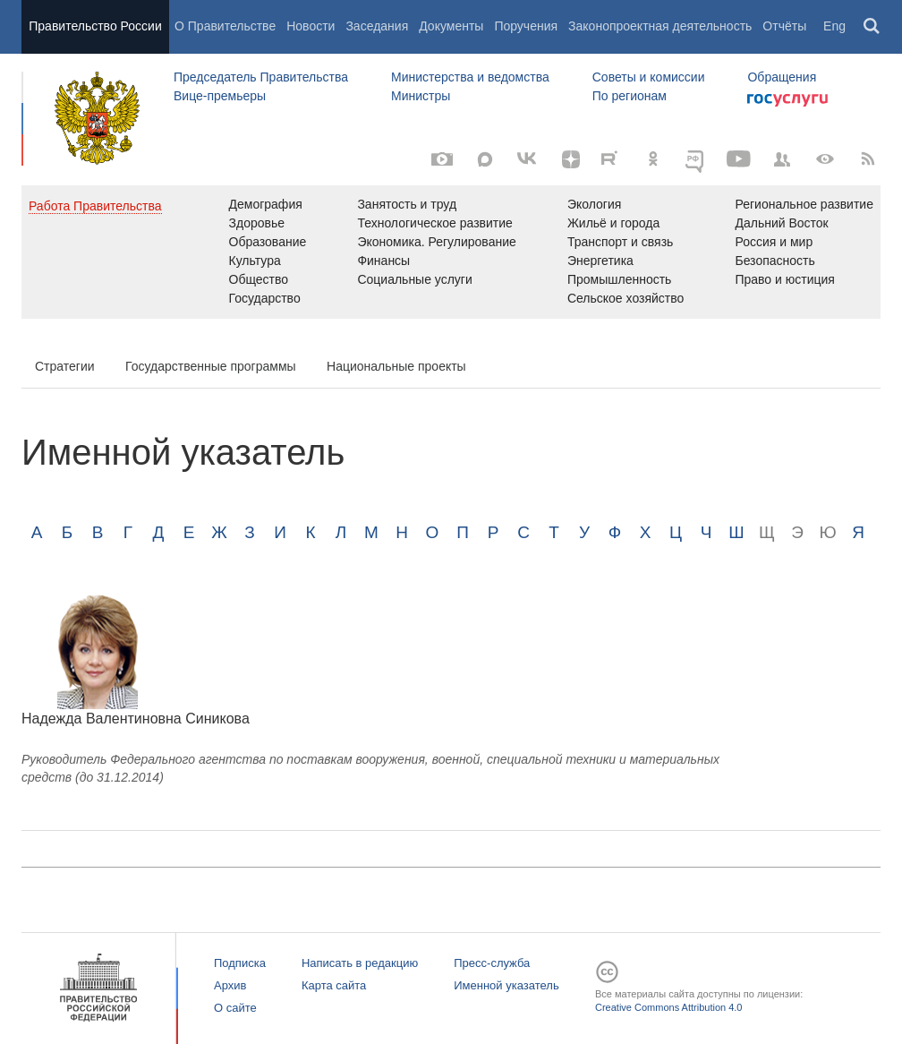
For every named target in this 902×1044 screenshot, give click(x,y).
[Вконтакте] (527, 159)
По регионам (629, 96)
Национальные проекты (396, 366)
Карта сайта (334, 985)
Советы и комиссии (648, 77)
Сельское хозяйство (625, 298)
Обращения (781, 77)
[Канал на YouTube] (739, 159)
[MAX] (485, 159)
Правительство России (95, 26)
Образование (268, 242)
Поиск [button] (872, 27)
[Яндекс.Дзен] (570, 159)
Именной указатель (506, 985)
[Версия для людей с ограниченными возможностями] (825, 159)
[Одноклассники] (653, 159)
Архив (230, 985)
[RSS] (868, 159)
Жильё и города (613, 223)
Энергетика (600, 260)
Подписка (240, 963)
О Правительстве (225, 26)
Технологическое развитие (434, 223)
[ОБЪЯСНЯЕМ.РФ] (696, 159)
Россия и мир (774, 242)
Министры (420, 96)
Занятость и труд (406, 204)
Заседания (376, 26)
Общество (259, 279)
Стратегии (65, 366)
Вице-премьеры (220, 96)
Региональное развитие (804, 204)
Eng (834, 26)
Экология (594, 204)
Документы (451, 26)
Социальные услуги (414, 279)
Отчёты (784, 26)
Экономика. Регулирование (436, 242)
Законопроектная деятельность (660, 26)
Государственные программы (210, 366)
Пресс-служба (492, 963)
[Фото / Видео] (442, 159)
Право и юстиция (784, 279)
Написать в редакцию (360, 963)
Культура (255, 260)
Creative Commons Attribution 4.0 (668, 1007)
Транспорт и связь (620, 242)
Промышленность (619, 279)
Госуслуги (787, 100)
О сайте (235, 1007)
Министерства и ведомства (470, 77)
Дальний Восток (781, 223)
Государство (265, 298)
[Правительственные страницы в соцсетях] (782, 159)
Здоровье (257, 223)
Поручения (525, 26)
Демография (265, 204)
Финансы (383, 260)
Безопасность (774, 260)
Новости (310, 26)
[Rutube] (612, 157)
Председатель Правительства (261, 77)
